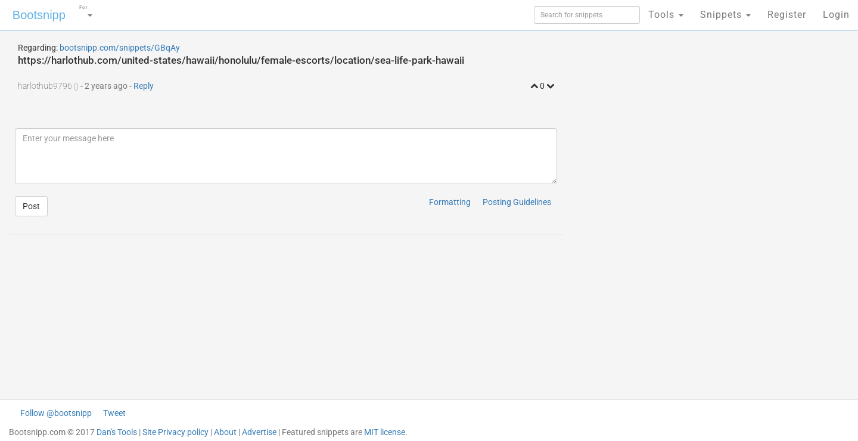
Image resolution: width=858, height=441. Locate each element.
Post (31, 206)
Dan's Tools (117, 432)
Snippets (725, 14)
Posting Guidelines (517, 202)
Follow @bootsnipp (56, 413)
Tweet (114, 413)
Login (836, 14)
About (225, 432)
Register (786, 14)
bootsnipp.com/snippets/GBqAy (120, 47)
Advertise (259, 432)
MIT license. (386, 432)
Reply (143, 86)
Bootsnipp (39, 14)
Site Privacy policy (175, 432)
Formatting (450, 202)
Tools (665, 14)
